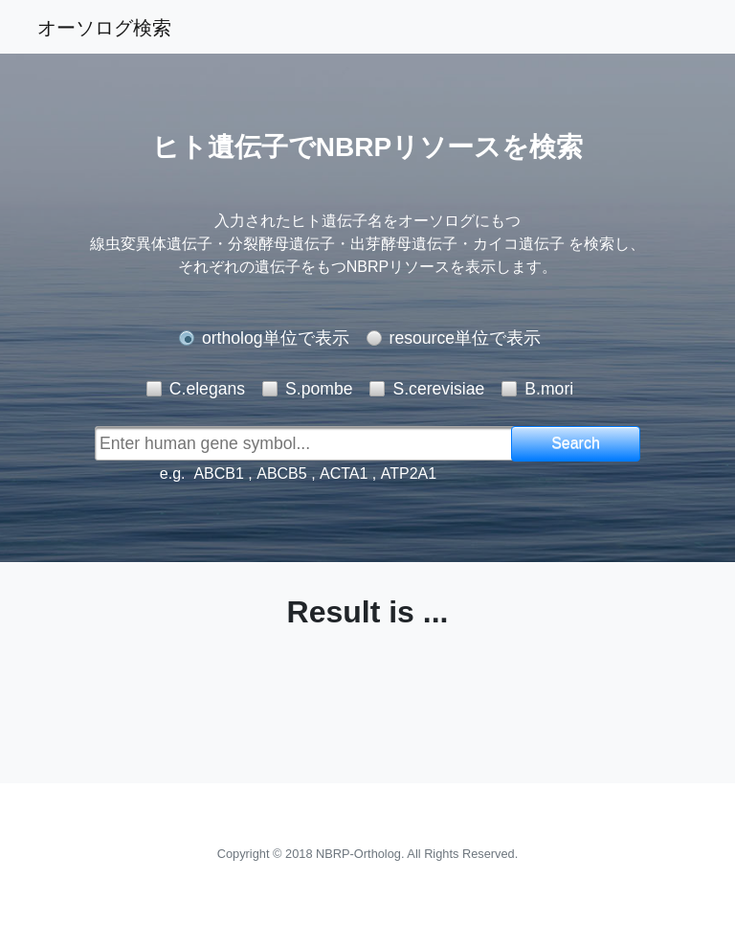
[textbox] (329, 443)
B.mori (548, 388)
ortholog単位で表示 (275, 338)
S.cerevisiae (438, 388)
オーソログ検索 (104, 26)
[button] (575, 444)
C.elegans (207, 388)
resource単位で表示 (465, 338)
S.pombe (318, 388)
